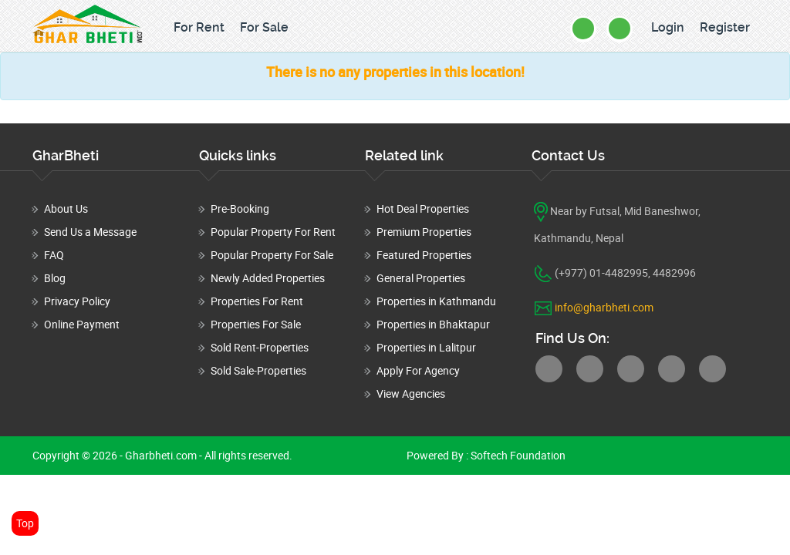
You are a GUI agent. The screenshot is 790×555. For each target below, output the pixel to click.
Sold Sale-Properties (258, 370)
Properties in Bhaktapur (433, 324)
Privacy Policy (77, 301)
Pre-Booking (240, 208)
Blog (55, 278)
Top (25, 523)
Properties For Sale (256, 324)
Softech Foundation (516, 455)
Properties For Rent (257, 301)
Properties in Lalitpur (426, 347)
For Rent (199, 27)
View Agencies (410, 393)
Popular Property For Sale (272, 254)
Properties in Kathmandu (436, 301)
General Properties (420, 278)
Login (667, 27)
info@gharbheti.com (604, 307)
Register (725, 27)
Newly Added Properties (268, 278)
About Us (66, 208)
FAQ (54, 254)
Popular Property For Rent (273, 231)
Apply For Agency (418, 370)
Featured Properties (423, 254)
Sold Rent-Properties (260, 347)
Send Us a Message (90, 231)
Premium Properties (423, 231)
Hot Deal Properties (422, 208)
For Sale (264, 27)
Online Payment (82, 324)
